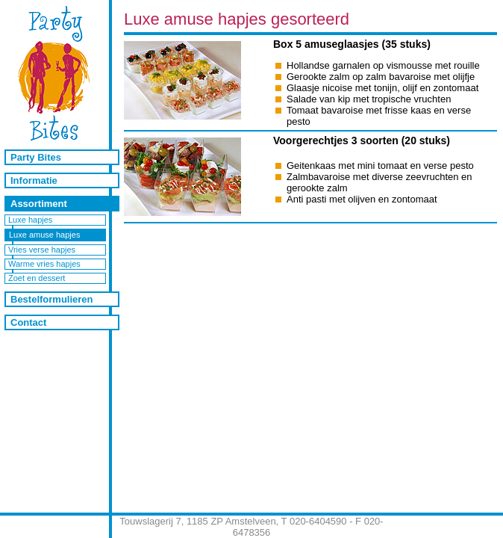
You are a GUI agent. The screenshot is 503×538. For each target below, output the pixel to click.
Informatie (33, 180)
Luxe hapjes (30, 219)
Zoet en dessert (36, 277)
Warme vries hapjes (44, 263)
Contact (28, 322)
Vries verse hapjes (41, 249)
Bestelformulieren (51, 299)
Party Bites (35, 157)
